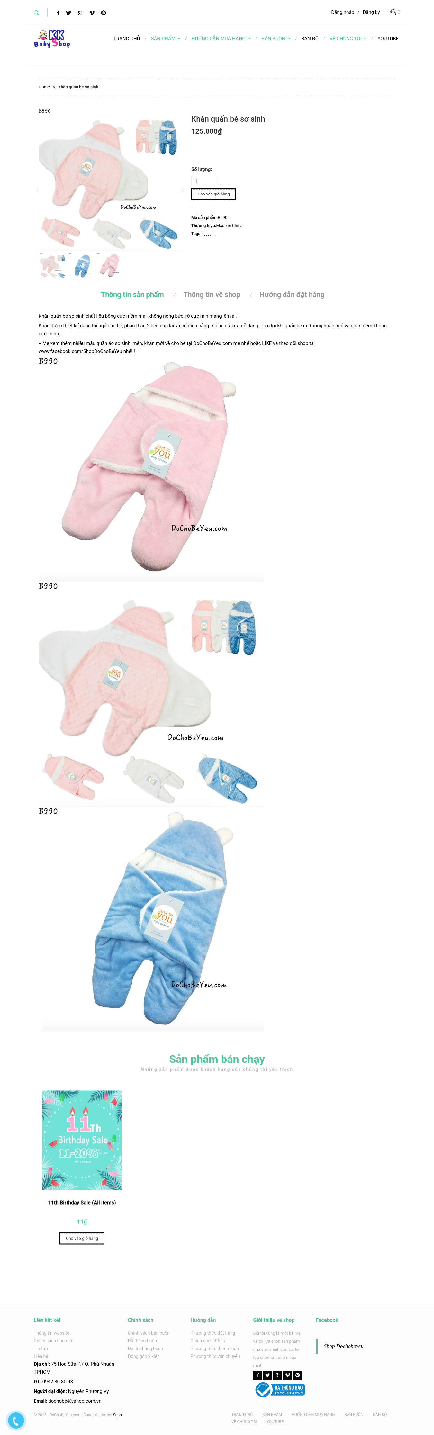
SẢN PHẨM (166, 38)
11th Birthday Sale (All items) (82, 1207)
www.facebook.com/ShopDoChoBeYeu (80, 351)
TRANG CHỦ (242, 1414)
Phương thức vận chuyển (215, 1356)
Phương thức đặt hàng (213, 1333)
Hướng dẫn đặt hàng (292, 295)
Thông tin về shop (212, 295)
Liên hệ (41, 1356)
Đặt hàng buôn (142, 1340)
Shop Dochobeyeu (344, 1346)
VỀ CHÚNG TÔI (348, 38)
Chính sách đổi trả (209, 1340)
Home (44, 87)
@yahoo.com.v (83, 1401)
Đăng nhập (342, 12)
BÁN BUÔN (276, 38)
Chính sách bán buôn (149, 1333)
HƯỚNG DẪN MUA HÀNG (221, 38)
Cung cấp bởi (94, 1415)
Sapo (117, 1415)
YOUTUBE (275, 1422)
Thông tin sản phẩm (132, 295)
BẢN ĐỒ (380, 1414)
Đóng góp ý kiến (144, 1356)
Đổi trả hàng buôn (145, 1348)
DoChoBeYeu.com (212, 343)
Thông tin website (51, 1333)
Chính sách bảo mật (54, 1340)
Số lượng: (201, 169)
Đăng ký (371, 12)
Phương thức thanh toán (215, 1348)
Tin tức (41, 1348)
